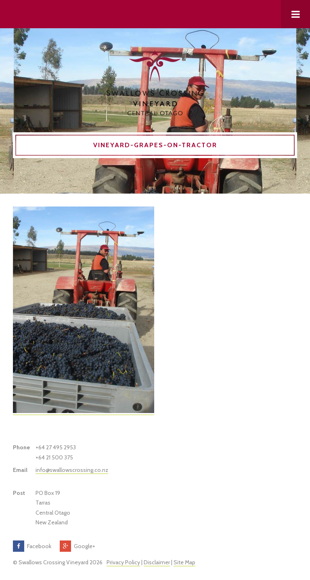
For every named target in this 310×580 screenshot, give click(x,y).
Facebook (39, 546)
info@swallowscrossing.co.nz (72, 470)
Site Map (184, 562)
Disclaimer (157, 562)
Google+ (84, 546)
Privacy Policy (123, 562)
